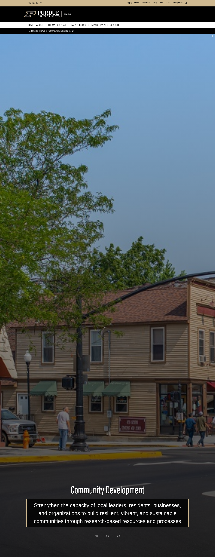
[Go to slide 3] (107, 536)
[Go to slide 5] (118, 536)
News (136, 3)
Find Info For (33, 3)
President (146, 3)
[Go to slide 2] (102, 536)
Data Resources (80, 25)
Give (168, 3)
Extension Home (37, 30)
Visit (161, 3)
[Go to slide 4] (113, 536)
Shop (155, 3)
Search (114, 25)
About (40, 25)
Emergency (177, 3)
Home (30, 25)
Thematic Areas (57, 25)
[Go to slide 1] (97, 536)
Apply (129, 3)
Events (104, 25)
